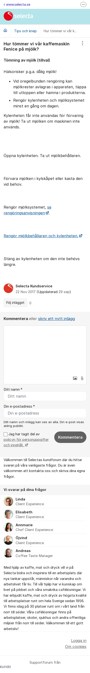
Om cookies (75, 646)
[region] (45, 175)
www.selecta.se (17, 4)
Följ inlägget (15, 303)
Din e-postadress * (19, 406)
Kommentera (70, 437)
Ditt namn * (13, 389)
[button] (75, 378)
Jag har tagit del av (26, 439)
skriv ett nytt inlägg (56, 318)
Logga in (78, 640)
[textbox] (45, 349)
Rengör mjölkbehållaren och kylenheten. (41, 235)
